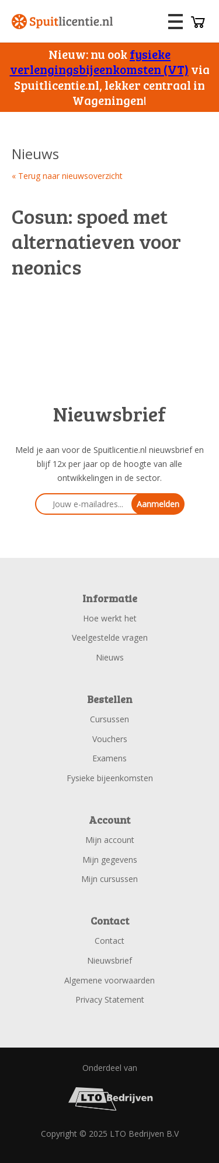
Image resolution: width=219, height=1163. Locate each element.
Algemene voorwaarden (109, 980)
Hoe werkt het (110, 618)
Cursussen (109, 719)
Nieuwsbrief (109, 960)
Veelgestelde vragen (110, 637)
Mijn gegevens (109, 859)
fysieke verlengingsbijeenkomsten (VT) (99, 61)
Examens (109, 758)
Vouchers (109, 738)
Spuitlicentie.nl (62, 21)
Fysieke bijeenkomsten (110, 777)
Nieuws (110, 657)
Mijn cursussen (109, 878)
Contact (109, 940)
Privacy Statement (109, 999)
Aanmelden (158, 504)
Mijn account (109, 839)
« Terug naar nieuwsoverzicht (67, 175)
